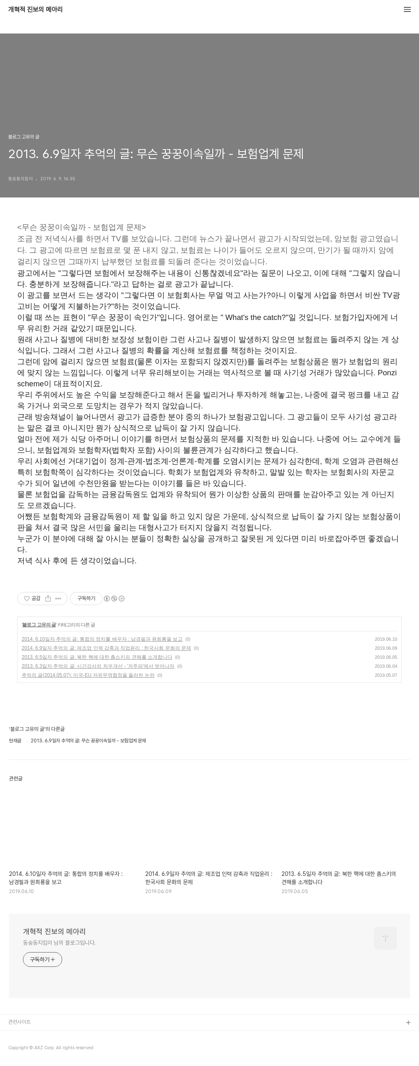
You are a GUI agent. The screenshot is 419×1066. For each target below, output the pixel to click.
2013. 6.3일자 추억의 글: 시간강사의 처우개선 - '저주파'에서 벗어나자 (98, 666)
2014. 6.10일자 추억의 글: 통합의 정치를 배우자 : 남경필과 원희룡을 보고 (102, 639)
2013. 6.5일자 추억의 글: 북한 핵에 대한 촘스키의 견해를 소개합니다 (97, 657)
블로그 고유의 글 (39, 625)
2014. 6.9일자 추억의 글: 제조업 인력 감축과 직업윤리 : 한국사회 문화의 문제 (106, 648)
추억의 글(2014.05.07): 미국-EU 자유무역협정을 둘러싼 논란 (88, 675)
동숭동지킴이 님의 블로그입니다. (59, 942)
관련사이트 (19, 1022)
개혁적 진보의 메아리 (35, 10)
